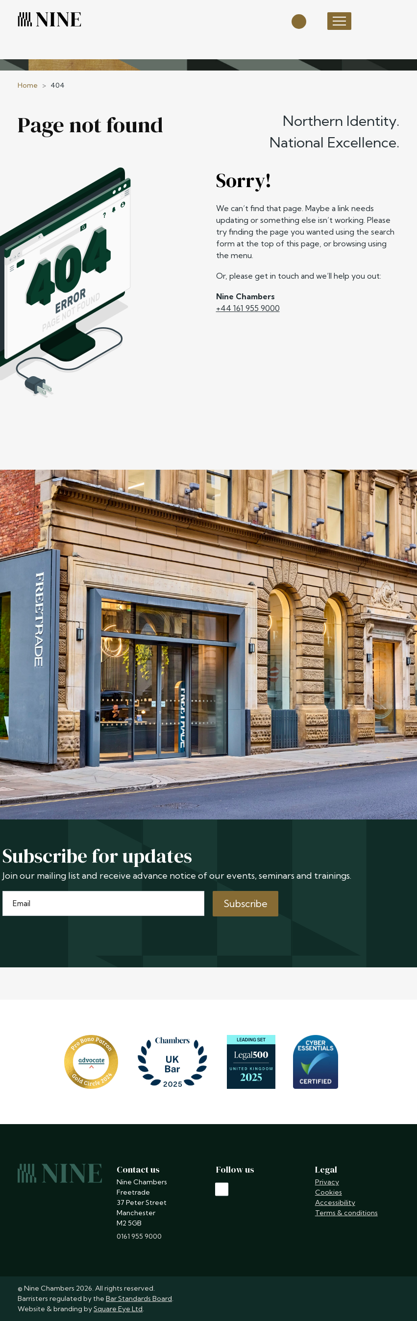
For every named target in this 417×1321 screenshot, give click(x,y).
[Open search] (299, 20)
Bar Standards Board (139, 1298)
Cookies (328, 1192)
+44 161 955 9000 (248, 308)
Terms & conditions (346, 1212)
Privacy (327, 1181)
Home (28, 85)
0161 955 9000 (139, 1236)
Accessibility (335, 1202)
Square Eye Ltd (118, 1308)
